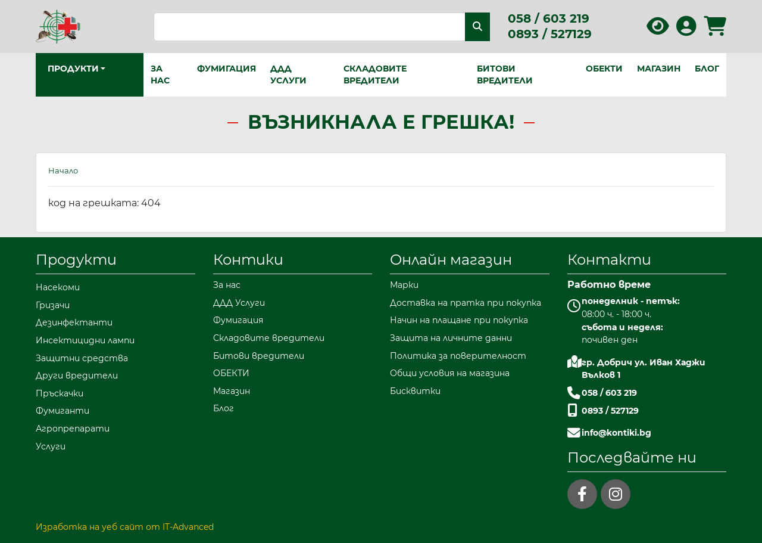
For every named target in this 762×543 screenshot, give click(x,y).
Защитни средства (82, 358)
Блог (707, 68)
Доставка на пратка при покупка (465, 302)
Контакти (609, 259)
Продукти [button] (73, 68)
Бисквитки (415, 391)
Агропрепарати (73, 428)
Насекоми (58, 287)
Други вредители (77, 375)
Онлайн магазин (451, 259)
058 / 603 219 (548, 18)
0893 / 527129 (550, 34)
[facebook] (582, 494)
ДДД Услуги (288, 74)
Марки (404, 285)
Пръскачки (59, 393)
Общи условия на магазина (450, 373)
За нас (160, 74)
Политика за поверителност (458, 355)
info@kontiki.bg (616, 432)
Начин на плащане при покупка (459, 320)
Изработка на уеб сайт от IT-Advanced (125, 527)
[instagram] (615, 494)
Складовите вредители (375, 74)
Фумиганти (62, 410)
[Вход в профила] (686, 30)
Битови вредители (505, 74)
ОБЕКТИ (604, 68)
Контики (248, 259)
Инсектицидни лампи (85, 340)
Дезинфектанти (74, 322)
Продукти (76, 259)
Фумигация (226, 68)
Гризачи (53, 305)
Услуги (50, 446)
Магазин (658, 68)
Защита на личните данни (451, 338)
